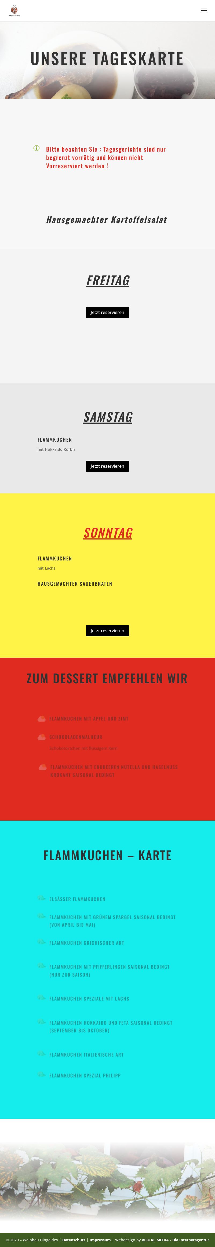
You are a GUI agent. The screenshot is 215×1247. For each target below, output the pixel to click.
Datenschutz (74, 1239)
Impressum (100, 1239)
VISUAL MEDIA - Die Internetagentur (175, 1239)
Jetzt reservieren (107, 312)
